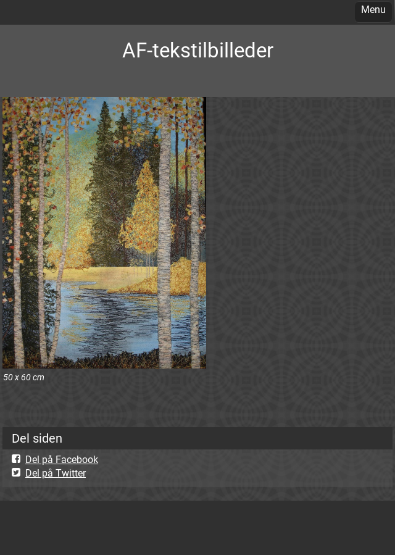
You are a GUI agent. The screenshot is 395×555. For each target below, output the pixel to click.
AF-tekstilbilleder (197, 50)
